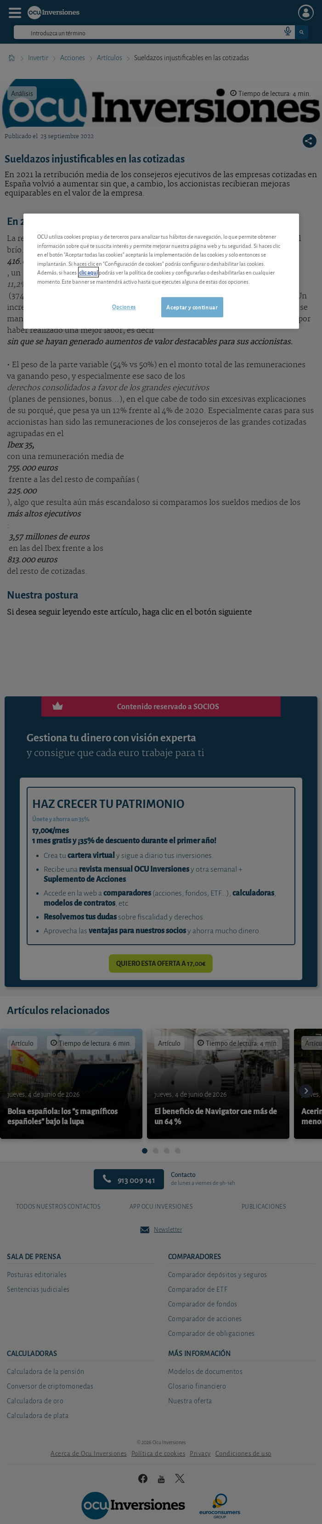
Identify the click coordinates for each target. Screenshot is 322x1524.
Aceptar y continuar (191, 307)
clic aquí (88, 272)
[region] (161, 271)
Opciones (124, 306)
